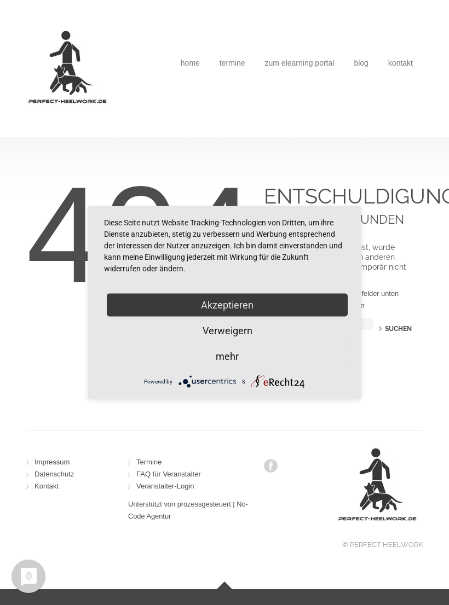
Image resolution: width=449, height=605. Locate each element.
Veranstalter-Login (165, 486)
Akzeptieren (227, 305)
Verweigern (227, 330)
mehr (227, 356)
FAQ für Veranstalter (168, 474)
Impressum (52, 462)
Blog (361, 63)
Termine (232, 63)
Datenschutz (54, 474)
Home (190, 63)
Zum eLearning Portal (300, 63)
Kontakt (400, 63)
